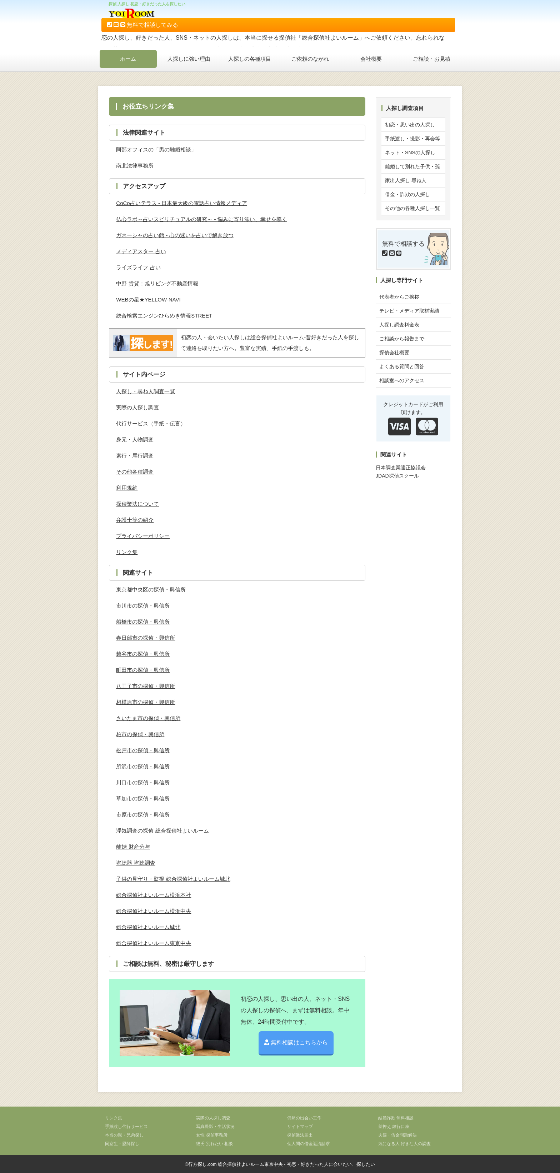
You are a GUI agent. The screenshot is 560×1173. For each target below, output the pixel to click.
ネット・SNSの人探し (410, 152)
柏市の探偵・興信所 (140, 734)
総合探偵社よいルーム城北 (148, 927)
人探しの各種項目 (249, 59)
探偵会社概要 (394, 352)
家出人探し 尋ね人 (405, 180)
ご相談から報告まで (401, 338)
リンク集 (127, 552)
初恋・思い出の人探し (410, 125)
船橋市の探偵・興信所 (143, 622)
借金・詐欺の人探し (407, 194)
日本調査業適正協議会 (401, 467)
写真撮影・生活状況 (215, 1126)
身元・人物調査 (135, 439)
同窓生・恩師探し (122, 1143)
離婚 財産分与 (133, 847)
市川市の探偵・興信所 (143, 606)
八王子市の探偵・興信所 (145, 686)
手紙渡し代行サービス (126, 1126)
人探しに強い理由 (189, 59)
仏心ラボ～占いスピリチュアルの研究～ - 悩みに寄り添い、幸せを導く (201, 219)
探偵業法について (137, 504)
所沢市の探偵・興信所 (143, 766)
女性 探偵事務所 (211, 1135)
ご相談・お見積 (431, 59)
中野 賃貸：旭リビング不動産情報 (157, 283)
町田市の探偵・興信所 (143, 670)
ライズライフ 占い (138, 267)
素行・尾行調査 (135, 456)
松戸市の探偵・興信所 (143, 750)
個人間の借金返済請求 (308, 1143)
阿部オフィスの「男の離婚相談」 (156, 149)
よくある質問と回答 (401, 366)
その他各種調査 (135, 472)
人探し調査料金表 (399, 325)
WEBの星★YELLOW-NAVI (148, 299)
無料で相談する (403, 248)
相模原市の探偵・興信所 (145, 702)
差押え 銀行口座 (393, 1126)
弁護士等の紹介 (135, 520)
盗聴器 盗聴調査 (135, 863)
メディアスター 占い (141, 251)
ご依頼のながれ (310, 59)
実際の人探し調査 (137, 407)
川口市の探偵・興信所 (143, 782)
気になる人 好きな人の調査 (404, 1143)
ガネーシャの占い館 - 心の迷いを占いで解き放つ (174, 235)
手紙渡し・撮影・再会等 (412, 138)
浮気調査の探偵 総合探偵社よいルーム (162, 831)
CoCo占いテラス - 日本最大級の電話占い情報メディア (181, 203)
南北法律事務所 (135, 166)
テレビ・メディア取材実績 (409, 311)
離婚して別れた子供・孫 (412, 166)
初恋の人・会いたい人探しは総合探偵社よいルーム (242, 337)
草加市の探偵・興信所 (143, 798)
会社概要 (371, 59)
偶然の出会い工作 (304, 1117)
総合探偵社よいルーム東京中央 (153, 943)
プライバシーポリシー (143, 536)
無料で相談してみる (142, 25)
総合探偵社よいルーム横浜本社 (153, 895)
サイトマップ (300, 1126)
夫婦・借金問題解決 (397, 1135)
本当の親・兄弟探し (124, 1135)
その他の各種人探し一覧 (412, 208)
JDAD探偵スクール (397, 476)
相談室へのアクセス (401, 380)
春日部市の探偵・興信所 (145, 638)
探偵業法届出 (300, 1135)
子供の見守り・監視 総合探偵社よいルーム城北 (173, 879)
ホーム (128, 59)
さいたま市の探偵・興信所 (148, 718)
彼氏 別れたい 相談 (214, 1143)
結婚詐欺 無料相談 (396, 1117)
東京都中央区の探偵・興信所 (151, 589)
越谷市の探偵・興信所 (143, 654)
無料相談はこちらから (296, 1042)
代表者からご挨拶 (399, 297)
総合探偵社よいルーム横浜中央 (153, 911)
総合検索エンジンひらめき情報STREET (164, 316)
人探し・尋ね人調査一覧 (145, 391)
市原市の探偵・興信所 (143, 815)
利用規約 (127, 488)
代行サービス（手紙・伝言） (151, 423)
